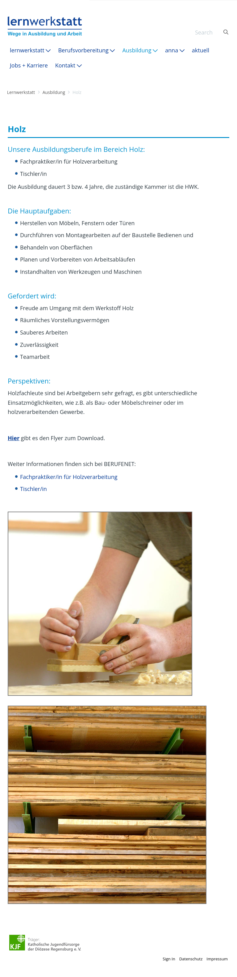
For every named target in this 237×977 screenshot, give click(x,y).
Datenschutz (191, 959)
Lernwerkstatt (21, 92)
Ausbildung (54, 92)
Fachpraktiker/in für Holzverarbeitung (68, 476)
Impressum (217, 959)
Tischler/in (33, 489)
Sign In (169, 959)
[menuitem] (30, 50)
